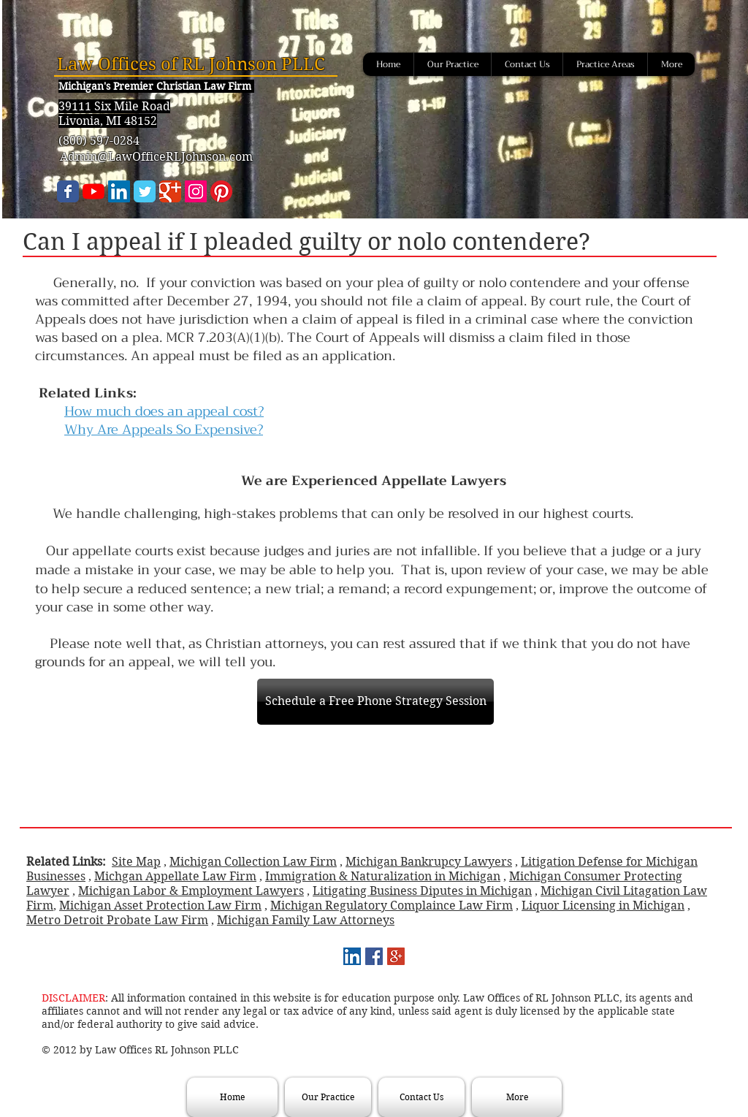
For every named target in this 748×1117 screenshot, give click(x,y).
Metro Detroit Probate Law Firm (117, 920)
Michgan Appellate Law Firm (175, 876)
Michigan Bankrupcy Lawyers (429, 862)
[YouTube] (93, 191)
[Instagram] (196, 191)
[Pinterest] (221, 191)
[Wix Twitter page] (145, 191)
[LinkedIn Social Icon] (119, 191)
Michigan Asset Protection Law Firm (160, 905)
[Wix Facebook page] (68, 191)
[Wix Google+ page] (170, 191)
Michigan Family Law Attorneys (305, 920)
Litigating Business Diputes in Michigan (422, 891)
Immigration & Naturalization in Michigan (382, 876)
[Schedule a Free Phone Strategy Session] (375, 702)
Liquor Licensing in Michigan (603, 905)
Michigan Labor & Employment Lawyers (191, 891)
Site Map (136, 862)
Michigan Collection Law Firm (253, 862)
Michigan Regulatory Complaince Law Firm (391, 905)
